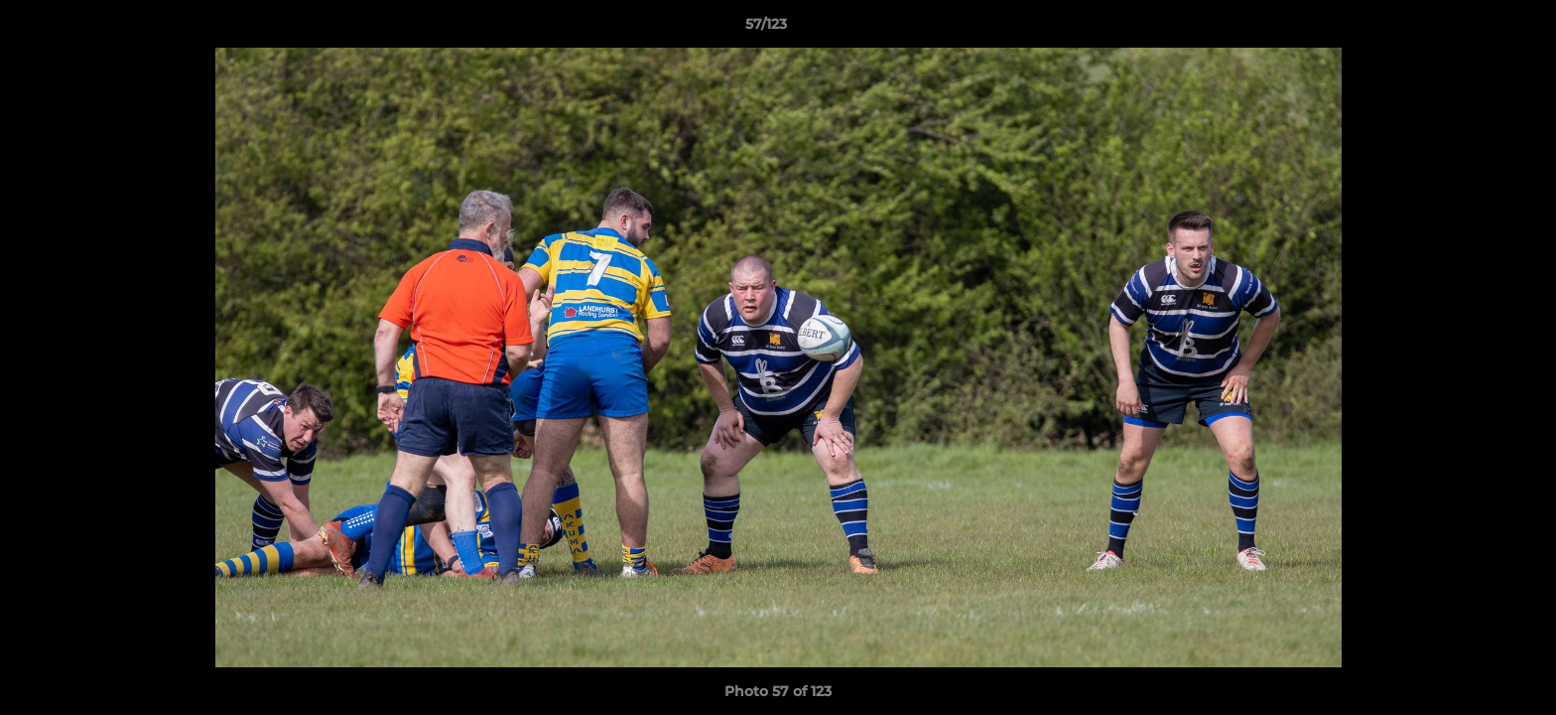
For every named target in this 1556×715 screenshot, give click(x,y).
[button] (1473, 29)
